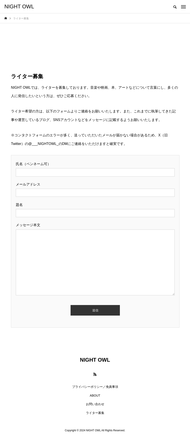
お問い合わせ (95, 404)
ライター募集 (95, 413)
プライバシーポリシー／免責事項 (95, 386)
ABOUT (95, 395)
